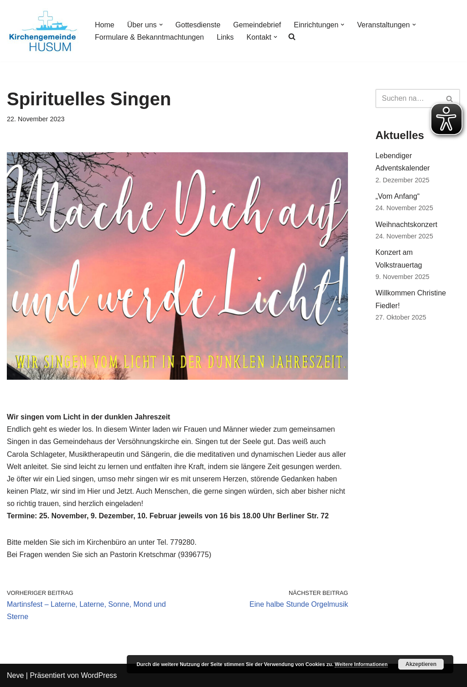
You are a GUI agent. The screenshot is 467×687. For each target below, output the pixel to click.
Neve (15, 675)
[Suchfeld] (407, 98)
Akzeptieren (420, 664)
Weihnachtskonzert (406, 224)
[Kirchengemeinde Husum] (43, 30)
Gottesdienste (198, 25)
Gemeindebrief (257, 25)
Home (104, 25)
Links (225, 37)
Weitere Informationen (361, 664)
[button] (161, 24)
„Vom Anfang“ (397, 196)
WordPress (99, 675)
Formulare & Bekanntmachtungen (149, 37)
